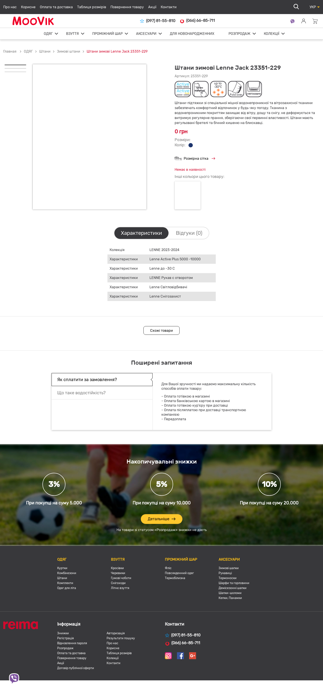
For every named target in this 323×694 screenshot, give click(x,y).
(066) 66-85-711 (197, 20)
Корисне (28, 7)
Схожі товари (161, 330)
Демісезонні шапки (233, 588)
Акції (152, 7)
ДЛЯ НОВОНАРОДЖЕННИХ (192, 34)
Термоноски (228, 578)
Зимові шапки (229, 568)
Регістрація (65, 638)
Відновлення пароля (72, 643)
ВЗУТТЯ (72, 34)
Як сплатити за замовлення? (87, 379)
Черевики (118, 573)
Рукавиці (225, 573)
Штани (44, 51)
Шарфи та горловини (234, 583)
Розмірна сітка (195, 159)
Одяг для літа (66, 588)
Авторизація (116, 633)
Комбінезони (66, 573)
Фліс (168, 568)
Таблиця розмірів (91, 7)
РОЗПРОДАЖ (239, 34)
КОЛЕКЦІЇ (271, 34)
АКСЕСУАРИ (146, 34)
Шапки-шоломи (230, 593)
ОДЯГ (48, 34)
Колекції (112, 658)
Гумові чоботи (121, 578)
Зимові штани (68, 51)
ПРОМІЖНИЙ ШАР (107, 34)
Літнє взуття (120, 588)
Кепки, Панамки (230, 598)
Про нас (10, 7)
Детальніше (161, 519)
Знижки (63, 633)
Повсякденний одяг (179, 573)
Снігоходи (118, 583)
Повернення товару (127, 7)
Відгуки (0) (189, 233)
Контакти (169, 7)
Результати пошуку (121, 638)
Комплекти (65, 583)
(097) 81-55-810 (157, 21)
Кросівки (117, 568)
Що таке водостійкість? (81, 392)
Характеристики (141, 233)
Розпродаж (65, 648)
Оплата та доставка (56, 7)
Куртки (62, 568)
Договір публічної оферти (75, 668)
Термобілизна (175, 578)
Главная (9, 51)
